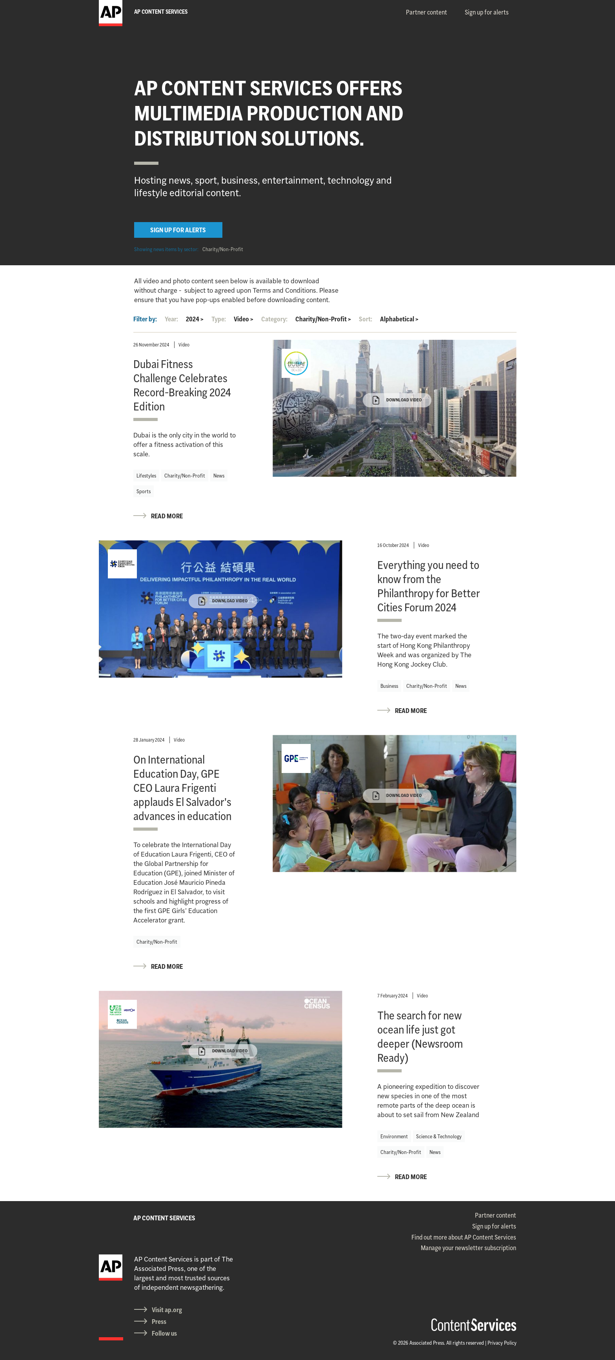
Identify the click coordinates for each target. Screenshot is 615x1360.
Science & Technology (439, 1136)
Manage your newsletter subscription (468, 1247)
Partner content (426, 12)
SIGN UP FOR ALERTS (178, 230)
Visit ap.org (167, 1310)
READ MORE (167, 516)
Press (159, 1321)
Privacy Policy (502, 1342)
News (218, 475)
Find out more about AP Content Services (463, 1237)
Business (389, 685)
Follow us (164, 1333)
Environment (394, 1136)
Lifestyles (146, 475)
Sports (143, 491)
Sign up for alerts (487, 12)
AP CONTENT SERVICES (164, 1218)
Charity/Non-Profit (222, 249)
